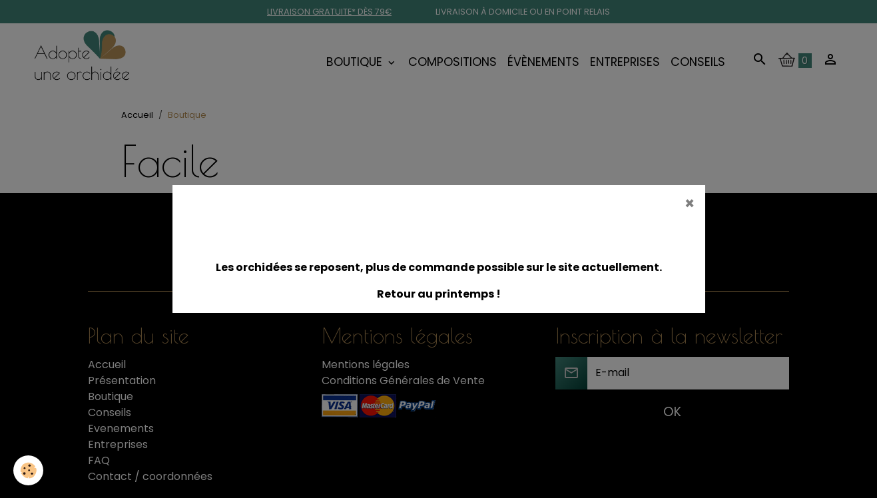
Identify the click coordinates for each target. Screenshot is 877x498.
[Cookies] (28, 470)
